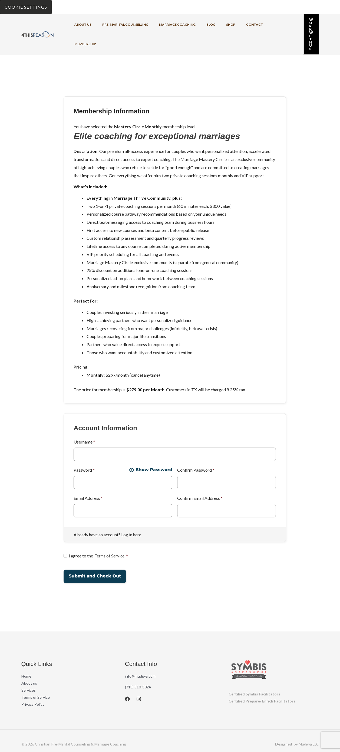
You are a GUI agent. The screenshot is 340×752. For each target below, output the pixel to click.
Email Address (88, 477)
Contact (231, 24)
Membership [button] (257, 24)
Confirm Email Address (200, 477)
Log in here (131, 513)
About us (81, 24)
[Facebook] (127, 677)
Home (26, 655)
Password (84, 448)
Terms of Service (110, 534)
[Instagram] (138, 677)
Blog (196, 24)
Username (84, 420)
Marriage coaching (166, 24)
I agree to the (96, 535)
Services (28, 669)
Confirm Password (195, 448)
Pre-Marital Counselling (119, 24)
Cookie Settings (26, 6)
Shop (211, 24)
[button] (300, 24)
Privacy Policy (32, 683)
